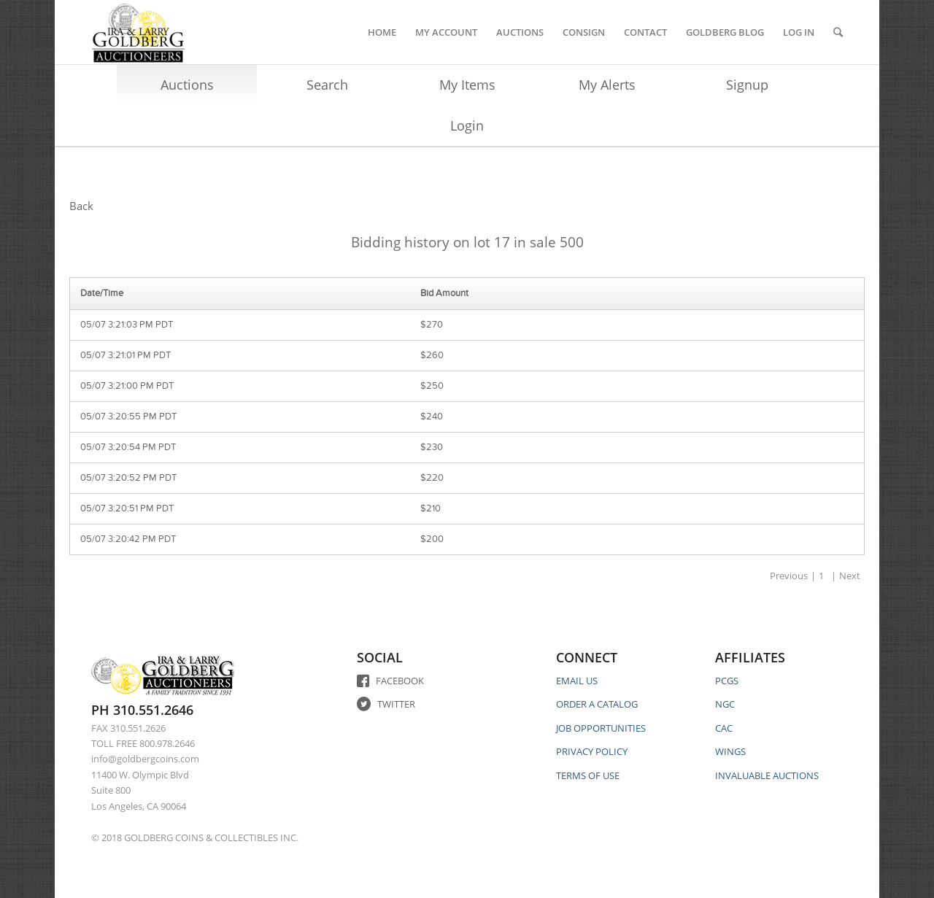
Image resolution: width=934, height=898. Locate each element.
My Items (467, 84)
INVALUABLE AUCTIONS (767, 775)
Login (467, 125)
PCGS (726, 680)
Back (81, 205)
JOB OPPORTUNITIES (601, 728)
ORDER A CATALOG (597, 704)
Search (327, 84)
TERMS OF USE (588, 775)
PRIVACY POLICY (592, 751)
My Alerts (607, 84)
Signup (747, 84)
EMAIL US (577, 680)
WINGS (730, 751)
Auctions (187, 84)
